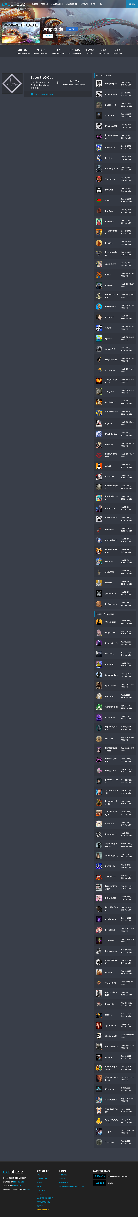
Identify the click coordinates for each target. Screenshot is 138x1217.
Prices (71, 35)
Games (35, 4)
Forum (79, 35)
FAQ (38, 1175)
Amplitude (53, 29)
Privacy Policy (43, 1202)
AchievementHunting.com (71, 1186)
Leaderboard (71, 4)
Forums (44, 4)
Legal (39, 1194)
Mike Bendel (18, 1182)
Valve (27, 1189)
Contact (41, 1190)
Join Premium (43, 1210)
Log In (132, 4)
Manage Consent (45, 1198)
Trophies (48, 35)
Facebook (63, 1182)
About (40, 1186)
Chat (93, 4)
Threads (63, 1175)
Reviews (84, 4)
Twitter (63, 1179)
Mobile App (42, 1179)
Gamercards (57, 4)
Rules (39, 1182)
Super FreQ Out (42, 77)
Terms (40, 1206)
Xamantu (16, 1185)
